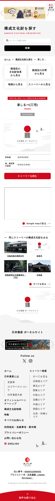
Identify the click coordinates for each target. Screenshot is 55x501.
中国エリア (39, 404)
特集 (6, 414)
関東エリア (39, 390)
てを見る (39, 284)
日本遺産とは (11, 376)
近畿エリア (39, 399)
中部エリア (39, 395)
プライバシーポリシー (16, 432)
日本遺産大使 (15, 395)
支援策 (11, 382)
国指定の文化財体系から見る (15, 72)
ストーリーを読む (27, 176)
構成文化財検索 (12, 409)
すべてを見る (40, 376)
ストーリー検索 (38, 371)
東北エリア (39, 386)
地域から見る (15, 84)
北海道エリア (40, 381)
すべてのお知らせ (14, 420)
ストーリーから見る (39, 84)
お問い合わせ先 (12, 438)
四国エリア (39, 409)
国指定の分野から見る (39, 72)
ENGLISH (13, 444)
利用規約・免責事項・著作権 (20, 427)
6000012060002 (33, 471)
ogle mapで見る (36, 223)
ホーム (8, 371)
